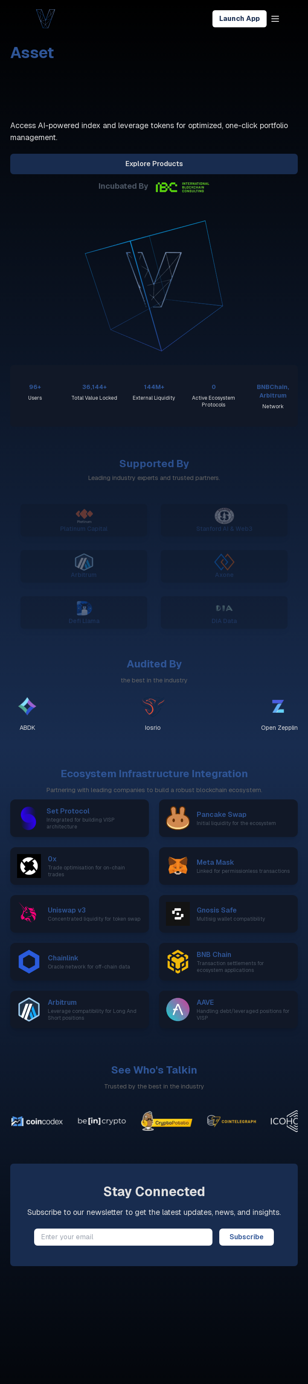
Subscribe (247, 1236)
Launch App (239, 18)
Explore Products (154, 163)
